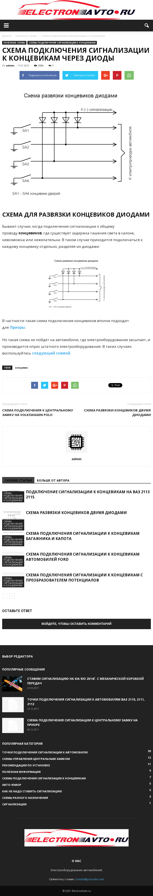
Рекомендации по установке (26, 765)
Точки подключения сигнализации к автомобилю (45, 752)
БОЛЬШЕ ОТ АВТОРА (53, 480)
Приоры (17, 327)
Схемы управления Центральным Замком (36, 759)
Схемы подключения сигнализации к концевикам (62, 42)
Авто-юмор (11, 785)
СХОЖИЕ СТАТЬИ (18, 480)
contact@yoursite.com (89, 879)
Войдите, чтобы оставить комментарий (76, 623)
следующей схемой (51, 353)
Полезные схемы (14, 42)
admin (10, 65)
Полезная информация (21, 772)
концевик (21, 367)
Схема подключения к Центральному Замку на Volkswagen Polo (37, 412)
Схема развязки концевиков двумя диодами (117, 412)
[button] (147, 25)
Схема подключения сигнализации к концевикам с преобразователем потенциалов (84, 577)
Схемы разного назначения (25, 798)
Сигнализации (14, 804)
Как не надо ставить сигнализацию (32, 791)
